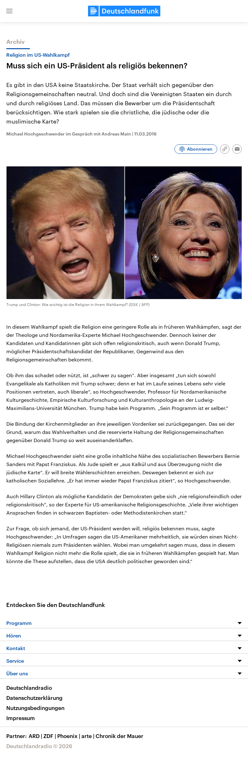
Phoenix (69, 736)
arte (88, 736)
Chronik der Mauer (119, 736)
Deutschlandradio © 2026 (39, 746)
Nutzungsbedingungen (35, 708)
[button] (9, 11)
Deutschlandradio (29, 687)
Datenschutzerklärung (34, 698)
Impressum (20, 718)
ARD (36, 736)
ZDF (50, 736)
